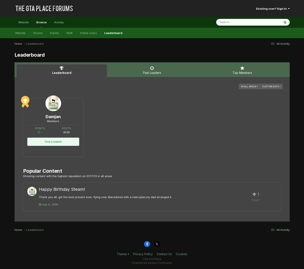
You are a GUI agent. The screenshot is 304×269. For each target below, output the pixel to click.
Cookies (181, 254)
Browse (41, 24)
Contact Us (164, 254)
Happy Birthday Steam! (62, 189)
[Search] (237, 22)
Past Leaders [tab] (152, 70)
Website (23, 22)
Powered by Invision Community (152, 262)
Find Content (53, 141)
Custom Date (271, 86)
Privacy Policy (143, 254)
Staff (69, 33)
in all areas (249, 86)
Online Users (88, 33)
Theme (123, 254)
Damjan (53, 116)
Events (54, 33)
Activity (59, 22)
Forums (38, 33)
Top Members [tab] (242, 70)
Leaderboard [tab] (62, 70)
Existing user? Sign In (273, 8)
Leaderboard (113, 33)
